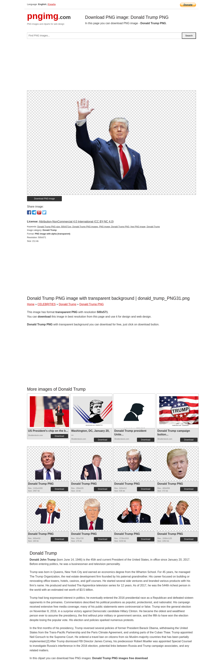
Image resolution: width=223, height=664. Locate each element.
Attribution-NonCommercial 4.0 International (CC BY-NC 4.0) (76, 221)
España (52, 4)
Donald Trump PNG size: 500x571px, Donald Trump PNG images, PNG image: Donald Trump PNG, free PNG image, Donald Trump (98, 226)
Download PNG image (44, 198)
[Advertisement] (111, 66)
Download (59, 436)
